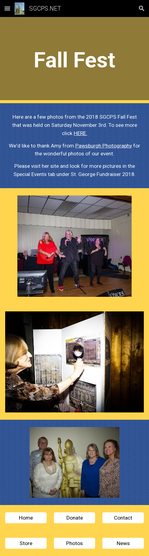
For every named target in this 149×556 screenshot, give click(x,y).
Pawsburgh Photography (103, 146)
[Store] (25, 543)
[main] (74, 60)
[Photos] (74, 543)
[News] (123, 543)
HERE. (80, 133)
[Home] (25, 518)
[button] (7, 8)
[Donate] (74, 518)
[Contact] (123, 518)
